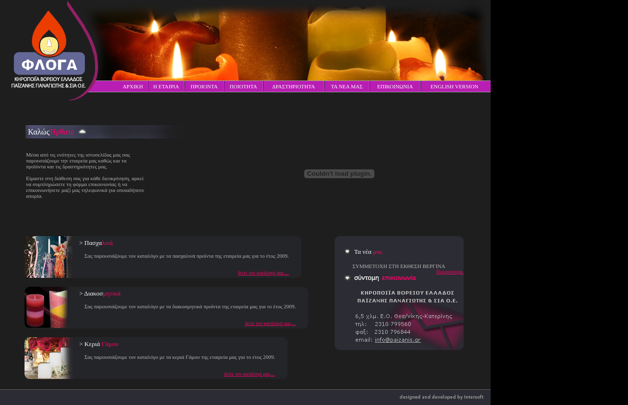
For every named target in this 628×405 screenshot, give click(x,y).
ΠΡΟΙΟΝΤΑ (203, 86)
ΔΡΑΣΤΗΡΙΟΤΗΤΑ (293, 86)
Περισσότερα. (450, 271)
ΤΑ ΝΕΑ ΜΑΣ (347, 86)
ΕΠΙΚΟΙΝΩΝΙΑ (395, 86)
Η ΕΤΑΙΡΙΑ (166, 86)
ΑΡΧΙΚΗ (133, 86)
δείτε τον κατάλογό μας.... (263, 272)
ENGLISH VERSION (454, 86)
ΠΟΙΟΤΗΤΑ (243, 86)
